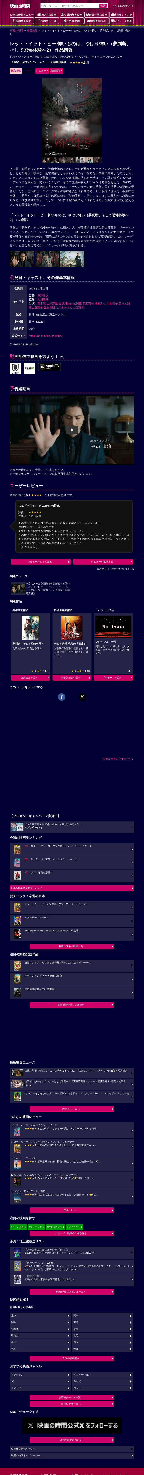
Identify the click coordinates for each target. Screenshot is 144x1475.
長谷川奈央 (65, 303)
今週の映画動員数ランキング (26, 888)
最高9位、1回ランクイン (23, 62)
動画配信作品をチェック (71, 1004)
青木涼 (41, 303)
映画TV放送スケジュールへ (71, 1291)
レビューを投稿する (102, 561)
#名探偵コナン (54, 1227)
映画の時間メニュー (22, 14)
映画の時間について (71, 1440)
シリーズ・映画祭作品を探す (71, 1233)
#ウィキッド (35, 1227)
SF (12, 1381)
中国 (13, 1342)
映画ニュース (47, 20)
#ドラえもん (17, 1227)
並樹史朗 (49, 307)
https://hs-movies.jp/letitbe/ (45, 335)
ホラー (43, 62)
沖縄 (76, 1349)
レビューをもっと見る (40, 561)
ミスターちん (64, 307)
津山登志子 (36, 307)
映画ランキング (121, 14)
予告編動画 (72, 20)
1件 (79, 62)
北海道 (15, 1329)
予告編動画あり (58, 62)
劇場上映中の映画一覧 (71, 946)
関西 (13, 1322)
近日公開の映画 (96, 14)
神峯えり (100, 303)
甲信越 (15, 1335)
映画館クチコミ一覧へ (71, 1397)
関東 (76, 1315)
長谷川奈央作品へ (71, 677)
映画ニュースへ (71, 1109)
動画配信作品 (96, 20)
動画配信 (55, 70)
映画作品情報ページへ (23, 1448)
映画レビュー (71, 1210)
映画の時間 (16, 30)
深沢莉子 (88, 303)
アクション (17, 1374)
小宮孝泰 (79, 307)
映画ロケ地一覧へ (71, 1403)
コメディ (16, 1388)
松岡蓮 (77, 303)
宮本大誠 (124, 303)
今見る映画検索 (121, 5)
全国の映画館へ (71, 1358)
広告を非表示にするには (117, 759)
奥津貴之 (43, 295)
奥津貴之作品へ (29, 677)
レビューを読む (121, 20)
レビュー (41, 70)
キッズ (77, 1381)
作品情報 (32, 30)
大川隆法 (43, 299)
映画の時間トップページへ (25, 1455)
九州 (13, 1349)
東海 (76, 1322)
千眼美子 (112, 303)
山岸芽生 (52, 303)
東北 (76, 1329)
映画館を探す (22, 20)
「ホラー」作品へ (112, 677)
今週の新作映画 (71, 14)
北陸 (76, 1335)
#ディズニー (73, 1227)
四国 (76, 1342)
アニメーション (82, 1374)
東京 (13, 1315)
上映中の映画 (47, 14)
